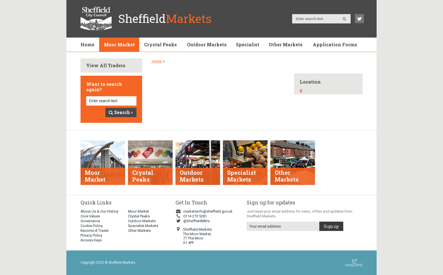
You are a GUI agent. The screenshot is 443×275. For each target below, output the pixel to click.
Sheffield (165, 18)
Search (121, 112)
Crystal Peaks (160, 44)
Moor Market (119, 44)
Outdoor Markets (207, 44)
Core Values (90, 216)
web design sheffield (353, 263)
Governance (90, 221)
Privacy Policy (91, 235)
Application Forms (335, 44)
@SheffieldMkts (192, 221)
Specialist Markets (143, 226)
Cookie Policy (92, 226)
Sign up (331, 226)
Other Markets (286, 44)
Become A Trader (95, 230)
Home (87, 44)
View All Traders (105, 65)
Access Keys (91, 240)
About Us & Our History (99, 211)
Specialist (247, 44)
